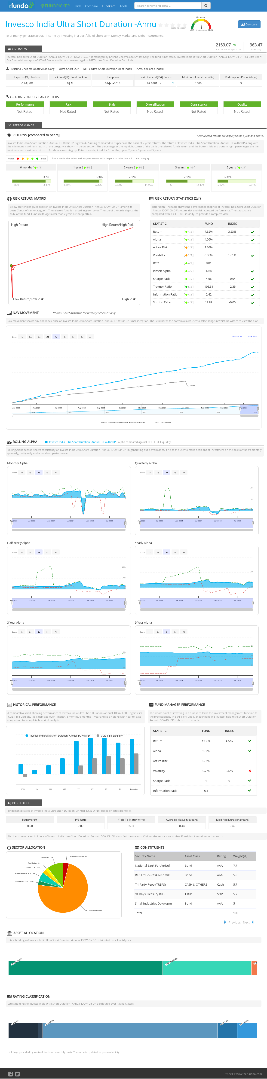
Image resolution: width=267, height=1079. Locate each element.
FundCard (109, 6)
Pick (78, 6)
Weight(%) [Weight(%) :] (240, 856)
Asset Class (192, 856)
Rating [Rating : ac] (221, 856)
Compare (91, 6)
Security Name (145, 856)
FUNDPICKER (55, 6)
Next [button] (246, 922)
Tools (123, 6)
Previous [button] (235, 922)
